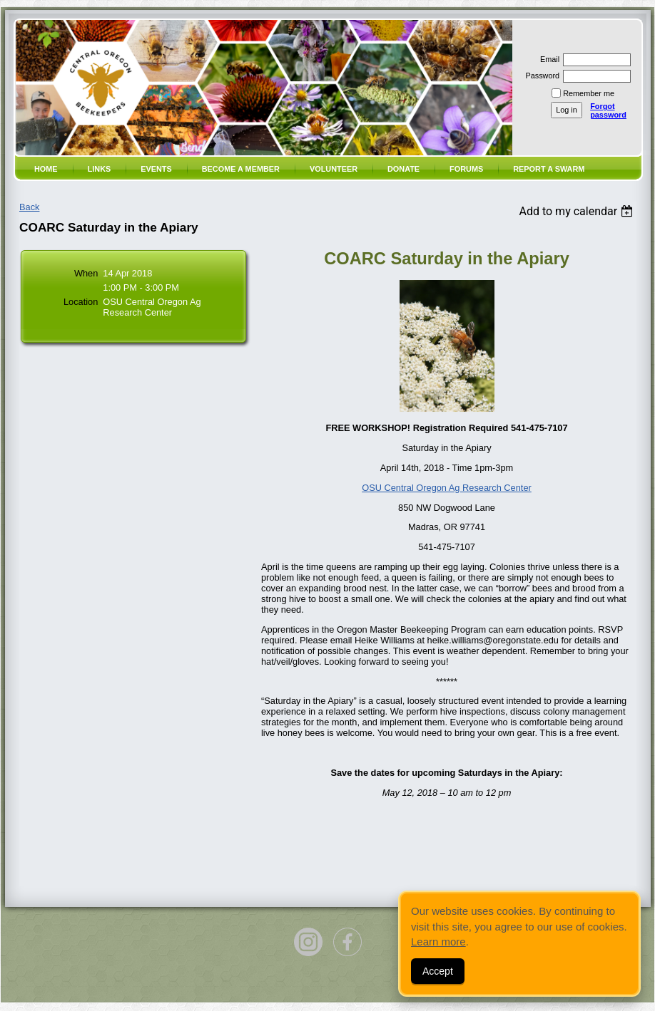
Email (547, 59)
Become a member (241, 169)
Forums (466, 169)
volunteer (333, 169)
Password (539, 75)
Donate (403, 169)
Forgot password (608, 110)
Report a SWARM (548, 169)
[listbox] (577, 211)
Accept (437, 971)
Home (46, 169)
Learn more (438, 941)
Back (29, 207)
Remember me (588, 93)
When (86, 273)
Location (81, 301)
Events (156, 169)
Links (99, 169)
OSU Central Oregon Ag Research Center (447, 487)
